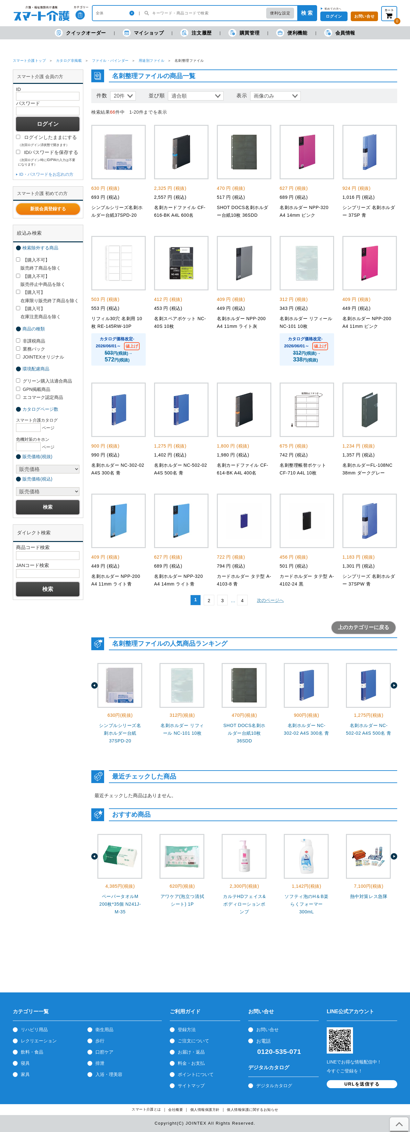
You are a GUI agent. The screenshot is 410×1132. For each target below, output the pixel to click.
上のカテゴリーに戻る (363, 627)
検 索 (307, 13)
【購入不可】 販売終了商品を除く (38, 264)
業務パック (30, 349)
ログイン (334, 16)
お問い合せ (364, 16)
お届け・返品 (191, 1052)
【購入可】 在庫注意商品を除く (38, 312)
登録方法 (187, 1029)
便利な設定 (280, 13)
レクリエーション (39, 1041)
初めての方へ (332, 8)
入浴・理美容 (108, 1074)
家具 (25, 1074)
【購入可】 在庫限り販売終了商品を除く (47, 296)
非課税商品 (30, 341)
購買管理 (243, 33)
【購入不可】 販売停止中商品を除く (40, 280)
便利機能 (291, 33)
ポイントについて (196, 1074)
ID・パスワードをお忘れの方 (46, 174)
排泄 (99, 1063)
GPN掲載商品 (33, 389)
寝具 (25, 1063)
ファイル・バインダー (110, 60)
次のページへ (270, 600)
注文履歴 (195, 33)
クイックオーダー (80, 33)
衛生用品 (104, 1029)
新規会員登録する (48, 208)
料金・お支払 (191, 1063)
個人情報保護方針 (205, 1110)
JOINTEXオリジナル (40, 357)
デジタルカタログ (274, 1085)
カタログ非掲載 (69, 60)
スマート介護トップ (29, 60)
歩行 (99, 1041)
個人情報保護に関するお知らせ (252, 1110)
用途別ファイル (151, 60)
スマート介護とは (146, 1109)
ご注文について (193, 1041)
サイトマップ (191, 1085)
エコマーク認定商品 (39, 397)
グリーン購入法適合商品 (44, 381)
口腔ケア (104, 1052)
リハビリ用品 (34, 1029)
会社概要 (175, 1110)
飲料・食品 (32, 1052)
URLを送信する (362, 1084)
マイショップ (143, 33)
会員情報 (339, 33)
